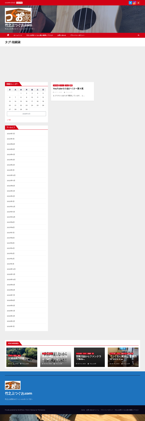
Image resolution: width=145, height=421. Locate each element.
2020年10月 (11, 279)
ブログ (66, 85)
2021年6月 (11, 238)
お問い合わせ (61, 35)
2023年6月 (11, 144)
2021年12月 (11, 207)
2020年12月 (11, 269)
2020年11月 (11, 274)
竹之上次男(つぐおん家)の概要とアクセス (39, 35)
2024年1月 (11, 139)
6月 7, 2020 (58, 92)
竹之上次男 (68, 92)
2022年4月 (11, 191)
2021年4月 (11, 248)
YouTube (56, 85)
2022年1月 (11, 201)
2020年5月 (11, 305)
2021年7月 (11, 233)
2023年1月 (11, 170)
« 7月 (9, 120)
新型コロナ (49, 353)
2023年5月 (11, 149)
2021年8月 (11, 227)
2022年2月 (11, 196)
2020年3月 (11, 316)
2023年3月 (11, 160)
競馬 (71, 85)
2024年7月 (11, 134)
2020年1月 (11, 326)
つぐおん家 (79, 353)
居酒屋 (89, 353)
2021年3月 (11, 253)
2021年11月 (11, 212)
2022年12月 (11, 175)
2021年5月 (11, 243)
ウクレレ (62, 85)
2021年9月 (11, 222)
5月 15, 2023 (115, 363)
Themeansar (41, 410)
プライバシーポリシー (77, 35)
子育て (15, 355)
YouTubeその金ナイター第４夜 (68, 88)
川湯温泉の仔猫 (16, 358)
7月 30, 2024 (14, 363)
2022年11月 (11, 180)
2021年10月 (11, 217)
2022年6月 (11, 186)
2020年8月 (11, 290)
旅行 (19, 355)
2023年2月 (11, 165)
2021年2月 (11, 259)
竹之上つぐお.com (18, 25)
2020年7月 (11, 295)
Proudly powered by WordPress (15, 410)
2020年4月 (11, 311)
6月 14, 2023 (82, 363)
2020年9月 (11, 285)
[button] (138, 35)
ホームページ (18, 35)
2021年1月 (10, 264)
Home (83, 410)
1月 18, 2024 (48, 363)
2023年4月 (11, 154)
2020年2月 (11, 321)
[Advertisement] (72, 61)
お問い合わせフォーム (92, 410)
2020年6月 (11, 300)
